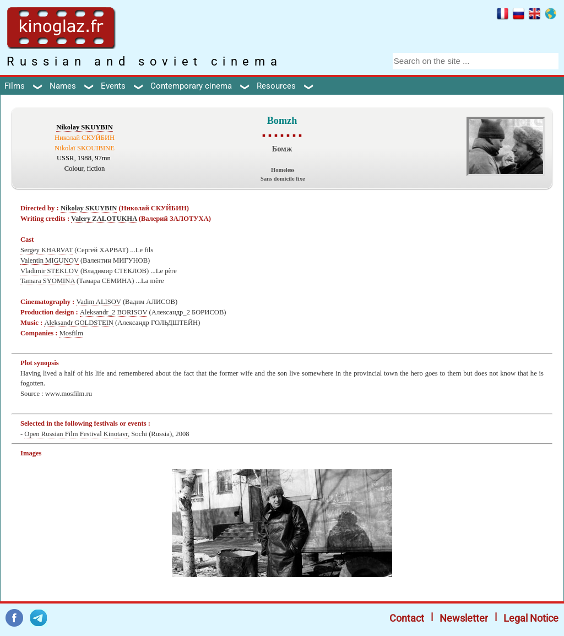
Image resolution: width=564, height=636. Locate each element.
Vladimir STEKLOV (49, 271)
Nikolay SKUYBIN (84, 127)
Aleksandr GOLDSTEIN (78, 323)
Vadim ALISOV (98, 302)
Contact (406, 618)
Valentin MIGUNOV (49, 260)
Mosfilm (71, 333)
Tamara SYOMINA (47, 281)
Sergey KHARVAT (46, 250)
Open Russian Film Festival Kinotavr (76, 434)
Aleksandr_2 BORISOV (114, 312)
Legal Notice (530, 618)
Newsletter (464, 618)
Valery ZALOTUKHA (104, 218)
